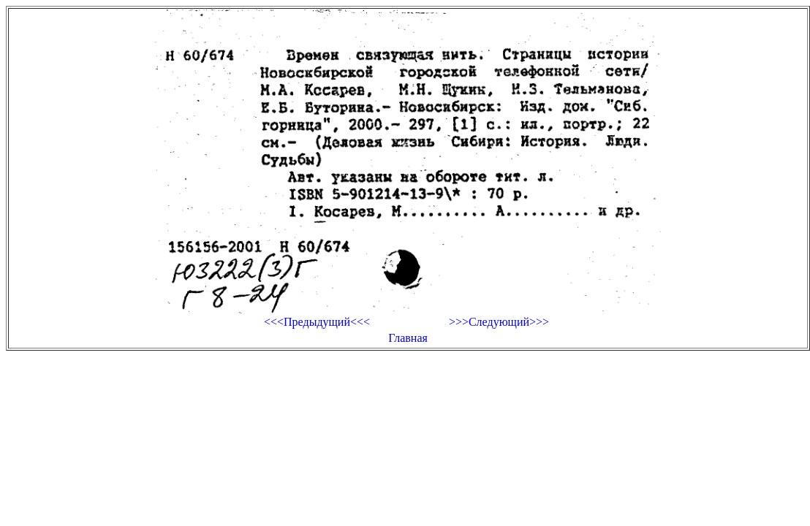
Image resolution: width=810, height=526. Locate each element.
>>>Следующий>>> (499, 322)
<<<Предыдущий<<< (317, 322)
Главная (408, 338)
